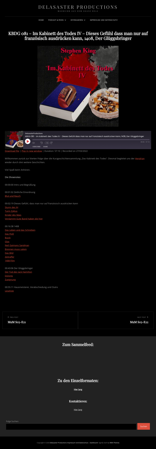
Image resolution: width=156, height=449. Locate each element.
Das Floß (9, 233)
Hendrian (140, 158)
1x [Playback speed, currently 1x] (47, 143)
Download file (12, 151)
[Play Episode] (27, 141)
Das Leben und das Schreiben (20, 230)
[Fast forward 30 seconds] (53, 142)
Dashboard (94, 443)
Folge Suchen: (12, 421)
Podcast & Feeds (56, 20)
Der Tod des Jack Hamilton (18, 271)
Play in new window (32, 151)
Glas (7, 241)
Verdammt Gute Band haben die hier (24, 218)
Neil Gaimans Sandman (17, 245)
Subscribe (36, 147)
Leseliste (9, 290)
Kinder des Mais (13, 215)
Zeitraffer (9, 256)
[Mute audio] (35, 142)
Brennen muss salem (16, 249)
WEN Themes (114, 443)
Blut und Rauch (13, 196)
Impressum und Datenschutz (103, 20)
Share (45, 147)
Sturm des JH (11, 207)
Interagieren (77, 20)
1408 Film (10, 260)
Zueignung (10, 279)
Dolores (9, 275)
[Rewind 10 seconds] (42, 142)
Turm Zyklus (11, 211)
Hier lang (78, 409)
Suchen (143, 426)
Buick (7, 237)
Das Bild (9, 253)
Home (41, 20)
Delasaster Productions (78, 7)
